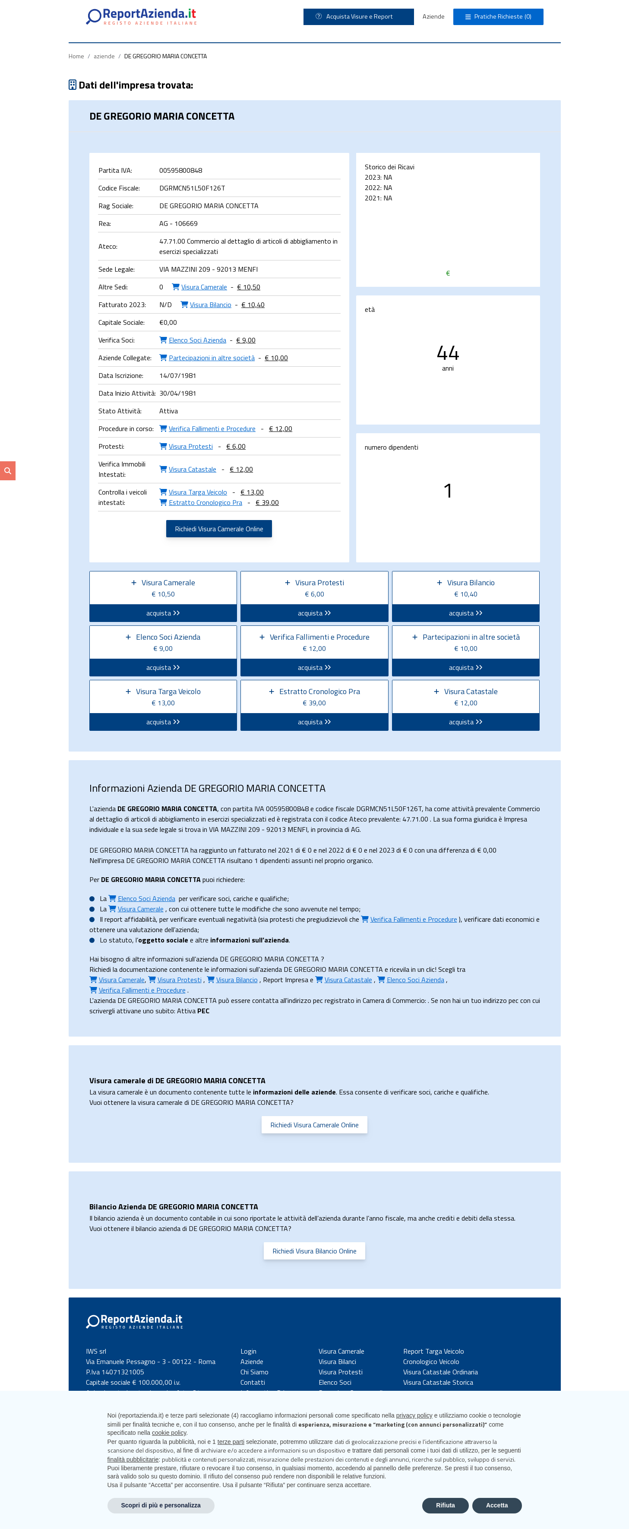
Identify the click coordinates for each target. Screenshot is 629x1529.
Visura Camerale (341, 1351)
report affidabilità (130, 919)
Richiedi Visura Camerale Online (219, 528)
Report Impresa (285, 979)
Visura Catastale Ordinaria (440, 1372)
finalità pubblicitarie (133, 1459)
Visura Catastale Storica (438, 1382)
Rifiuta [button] (445, 1505)
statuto (120, 940)
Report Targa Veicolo (433, 1351)
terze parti (231, 1441)
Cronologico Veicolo (431, 1361)
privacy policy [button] (414, 1415)
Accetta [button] (497, 1505)
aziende (104, 55)
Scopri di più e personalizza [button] (161, 1505)
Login (248, 1351)
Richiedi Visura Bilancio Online (314, 1251)
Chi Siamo (254, 1372)
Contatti (252, 1382)
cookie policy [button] (169, 1432)
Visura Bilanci (337, 1361)
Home (76, 55)
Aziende (434, 16)
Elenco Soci (335, 1382)
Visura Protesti (341, 1372)
